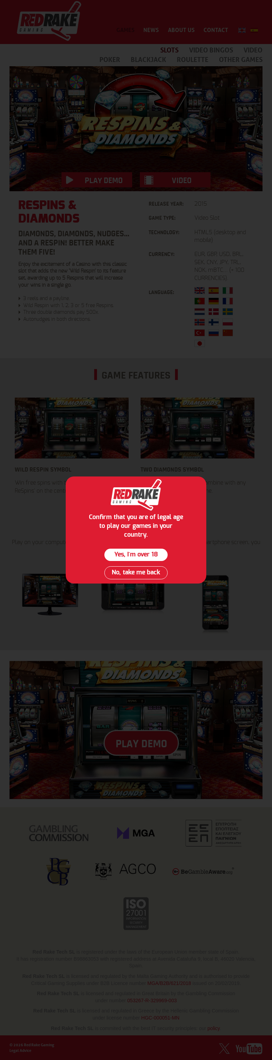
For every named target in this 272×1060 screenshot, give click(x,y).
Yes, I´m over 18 (136, 554)
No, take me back (136, 572)
